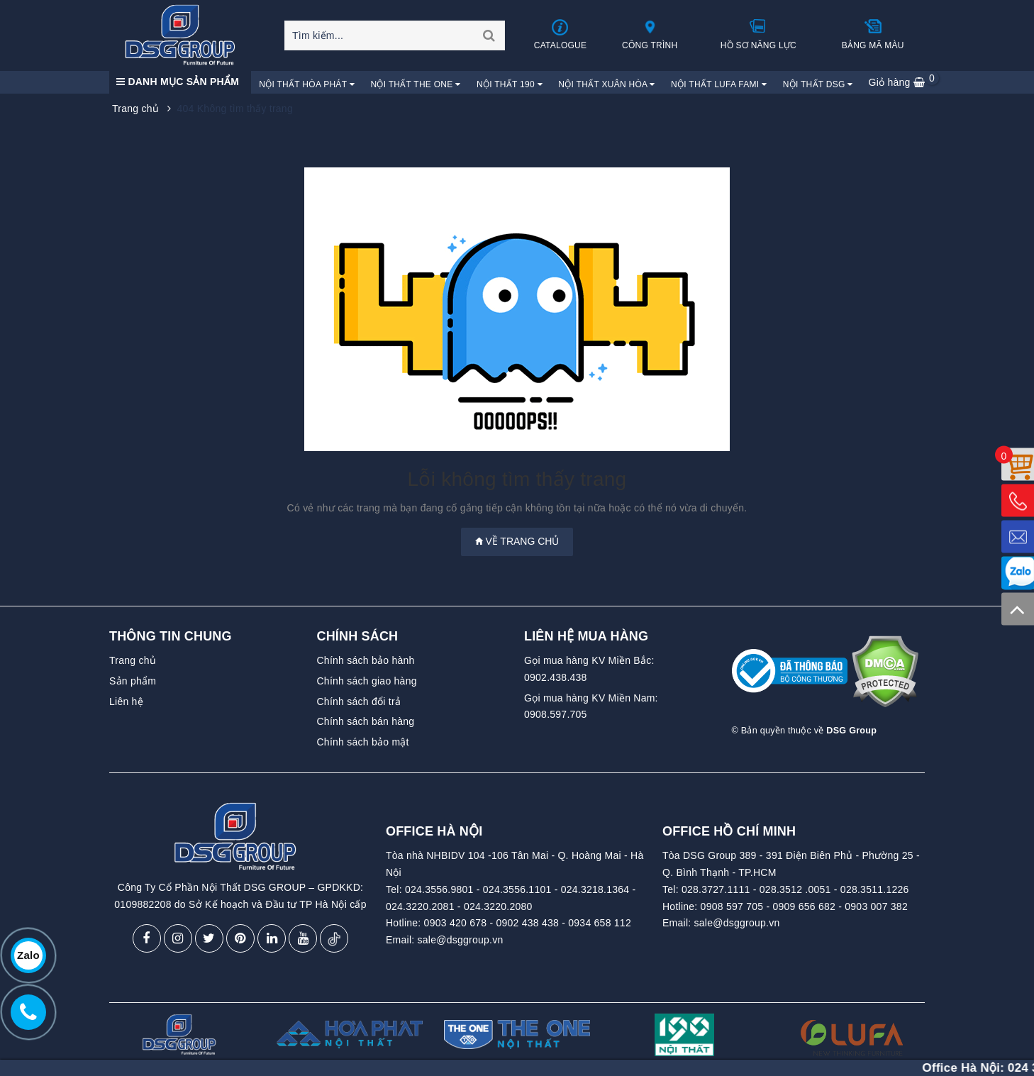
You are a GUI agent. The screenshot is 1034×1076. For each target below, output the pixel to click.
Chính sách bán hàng (366, 721)
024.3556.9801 (439, 889)
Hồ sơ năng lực (758, 34)
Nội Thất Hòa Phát (307, 84)
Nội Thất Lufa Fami (719, 84)
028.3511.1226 (874, 889)
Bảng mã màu (873, 34)
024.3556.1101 (517, 889)
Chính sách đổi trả (359, 701)
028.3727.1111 (716, 889)
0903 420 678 (455, 922)
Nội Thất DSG (818, 84)
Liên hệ (126, 701)
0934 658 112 (599, 922)
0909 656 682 (803, 906)
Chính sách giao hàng (367, 681)
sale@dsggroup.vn (461, 939)
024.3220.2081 (420, 906)
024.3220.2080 (498, 906)
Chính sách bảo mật (363, 742)
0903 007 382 (876, 906)
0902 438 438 (527, 922)
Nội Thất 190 (510, 84)
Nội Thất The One (415, 84)
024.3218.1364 (595, 889)
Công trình (650, 34)
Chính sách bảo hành (366, 660)
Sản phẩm (132, 681)
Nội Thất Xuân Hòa (606, 84)
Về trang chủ (517, 541)
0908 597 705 (732, 906)
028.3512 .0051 (795, 889)
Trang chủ (132, 660)
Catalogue (560, 34)
